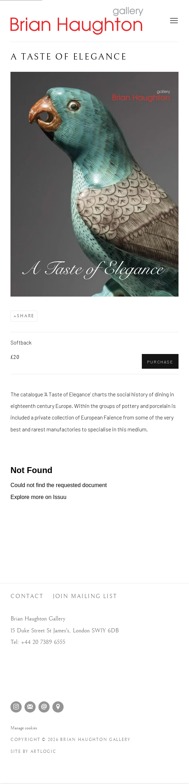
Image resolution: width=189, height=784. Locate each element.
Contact (27, 596)
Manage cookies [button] (23, 728)
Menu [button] (173, 21)
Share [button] (25, 316)
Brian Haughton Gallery (76, 21)
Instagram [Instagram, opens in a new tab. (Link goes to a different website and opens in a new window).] (16, 707)
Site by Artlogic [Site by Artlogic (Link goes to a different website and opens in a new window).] (33, 751)
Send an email (44, 707)
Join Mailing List (85, 596)
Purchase (160, 361)
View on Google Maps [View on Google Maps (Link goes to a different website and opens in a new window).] (58, 707)
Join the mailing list (30, 707)
